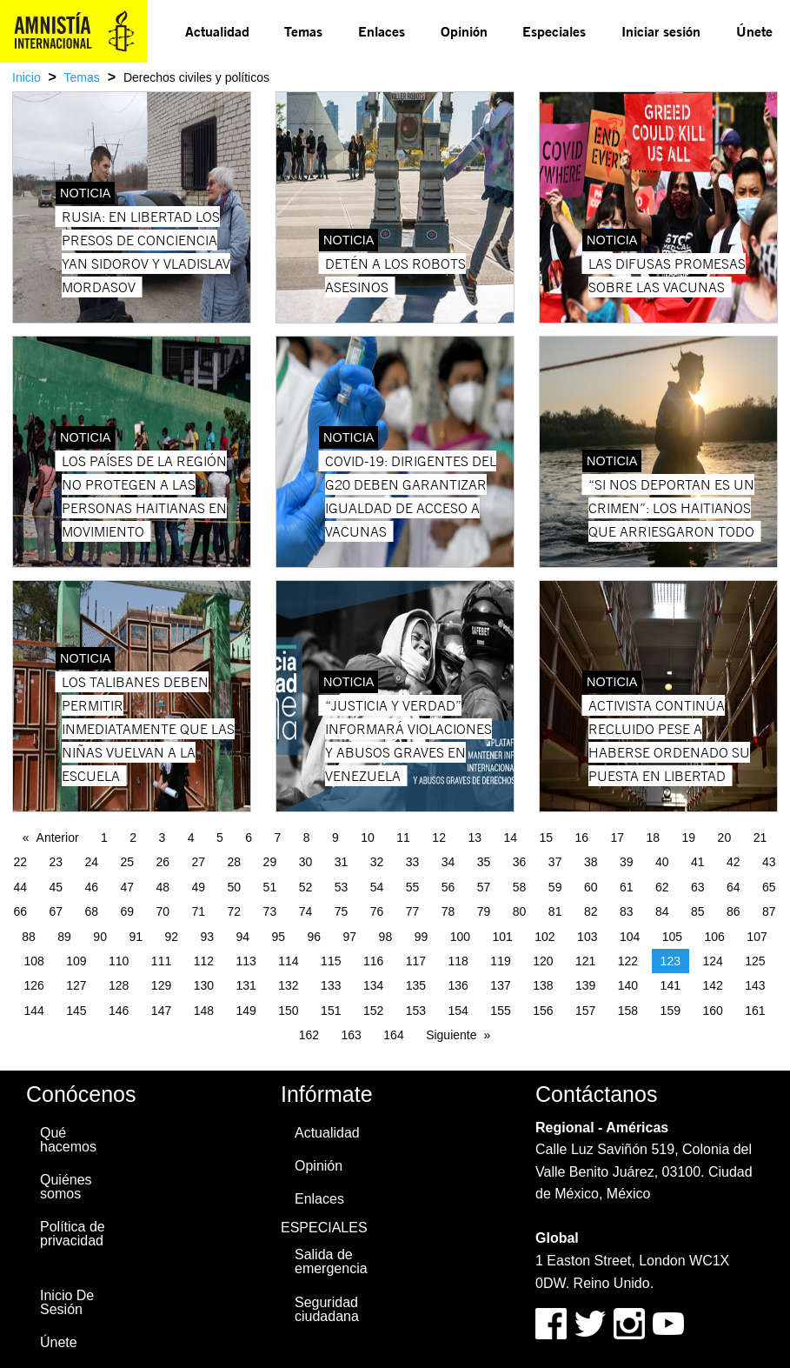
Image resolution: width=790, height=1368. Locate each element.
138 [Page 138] (543, 985)
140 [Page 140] (628, 985)
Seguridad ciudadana (327, 1309)
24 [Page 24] (91, 862)
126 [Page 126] (33, 985)
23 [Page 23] (56, 862)
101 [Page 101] (502, 937)
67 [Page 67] (56, 911)
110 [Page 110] (119, 961)
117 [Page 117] (416, 961)
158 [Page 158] (628, 1011)
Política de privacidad (72, 1233)
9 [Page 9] (335, 837)
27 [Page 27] (199, 862)
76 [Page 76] (377, 911)
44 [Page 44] (20, 887)
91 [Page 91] (136, 937)
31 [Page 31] (342, 862)
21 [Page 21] (760, 837)
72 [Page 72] (235, 911)
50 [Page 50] (235, 887)
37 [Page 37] (555, 862)
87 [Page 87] (769, 911)
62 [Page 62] (662, 887)
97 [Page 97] (350, 937)
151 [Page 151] (331, 1011)
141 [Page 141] (670, 985)
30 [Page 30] (306, 862)
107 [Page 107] (757, 937)
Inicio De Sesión (67, 1302)
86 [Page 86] (733, 911)
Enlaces (381, 31)
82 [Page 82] (591, 911)
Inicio (26, 77)
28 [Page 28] (235, 862)
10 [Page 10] (368, 837)
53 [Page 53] (342, 887)
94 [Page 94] (242, 937)
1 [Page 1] (104, 837)
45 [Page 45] (56, 887)
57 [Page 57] (484, 887)
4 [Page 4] (191, 837)
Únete (754, 31)
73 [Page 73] (270, 911)
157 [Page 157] (585, 1011)
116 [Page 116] (373, 961)
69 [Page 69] (127, 911)
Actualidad (217, 31)
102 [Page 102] (544, 937)
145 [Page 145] (76, 1011)
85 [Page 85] (698, 911)
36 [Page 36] (520, 862)
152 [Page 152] (373, 1011)
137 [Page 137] (500, 985)
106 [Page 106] (715, 937)
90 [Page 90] (100, 937)
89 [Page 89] (64, 937)
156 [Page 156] (543, 1011)
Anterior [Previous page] (58, 837)
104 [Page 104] (630, 937)
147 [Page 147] (161, 1011)
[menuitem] (217, 31)
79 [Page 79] (484, 911)
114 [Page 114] (288, 961)
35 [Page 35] (484, 862)
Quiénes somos (66, 1186)
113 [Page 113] (246, 961)
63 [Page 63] (698, 887)
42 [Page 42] (733, 862)
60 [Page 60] (591, 887)
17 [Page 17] (618, 837)
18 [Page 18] (654, 837)
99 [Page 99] (421, 937)
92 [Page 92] (171, 937)
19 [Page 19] (689, 837)
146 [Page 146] (119, 1011)
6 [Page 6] (248, 837)
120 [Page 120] (543, 961)
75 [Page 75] (342, 911)
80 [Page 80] (520, 911)
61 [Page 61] (627, 887)
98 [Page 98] (386, 937)
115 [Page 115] (331, 961)
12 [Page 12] (439, 837)
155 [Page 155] (500, 1011)
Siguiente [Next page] (451, 1035)
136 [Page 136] (458, 985)
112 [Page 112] (204, 961)
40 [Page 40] (662, 862)
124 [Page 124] (712, 961)
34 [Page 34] (448, 862)
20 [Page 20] (725, 837)
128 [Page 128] (119, 985)
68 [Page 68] (91, 911)
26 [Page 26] (163, 862)
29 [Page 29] (270, 862)
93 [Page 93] (207, 937)
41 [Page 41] (698, 862)
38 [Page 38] (591, 862)
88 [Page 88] (29, 937)
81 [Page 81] (555, 911)
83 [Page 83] (627, 911)
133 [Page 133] (331, 985)
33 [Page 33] (413, 862)
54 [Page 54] (377, 887)
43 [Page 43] (769, 862)
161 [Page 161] (755, 1011)
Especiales (554, 31)
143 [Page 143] (755, 985)
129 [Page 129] (161, 985)
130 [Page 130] (204, 985)
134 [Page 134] (373, 985)
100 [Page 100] (460, 937)
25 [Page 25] (127, 862)
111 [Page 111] (161, 961)
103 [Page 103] (587, 937)
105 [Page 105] (672, 937)
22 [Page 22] (20, 862)
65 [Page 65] (769, 887)
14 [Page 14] (510, 837)
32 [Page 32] (377, 862)
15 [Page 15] (546, 837)
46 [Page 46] (91, 887)
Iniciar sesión (660, 31)
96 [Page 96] (315, 937)
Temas (303, 31)
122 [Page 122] (628, 961)
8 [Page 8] (306, 837)
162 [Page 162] (309, 1035)
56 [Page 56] (448, 887)
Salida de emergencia (331, 1261)
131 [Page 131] (246, 985)
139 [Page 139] (585, 985)
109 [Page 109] (76, 961)
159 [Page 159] (670, 1011)
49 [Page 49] (199, 887)
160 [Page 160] (712, 1011)
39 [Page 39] (627, 862)
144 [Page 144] (33, 1011)
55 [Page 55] (413, 887)
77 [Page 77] (413, 911)
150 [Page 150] (288, 1011)
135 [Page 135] (416, 985)
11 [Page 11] (403, 837)
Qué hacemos (68, 1139)
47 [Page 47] (127, 887)
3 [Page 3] (162, 837)
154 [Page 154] (458, 1011)
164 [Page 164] (393, 1035)
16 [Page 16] (581, 837)
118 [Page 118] (458, 961)
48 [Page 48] (163, 887)
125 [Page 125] (755, 961)
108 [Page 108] (33, 961)
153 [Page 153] (416, 1011)
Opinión (464, 31)
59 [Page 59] (555, 887)
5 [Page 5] (219, 837)
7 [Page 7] (278, 837)
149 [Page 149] (246, 1011)
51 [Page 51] (270, 887)
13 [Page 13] (474, 837)
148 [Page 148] (204, 1011)
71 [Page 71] (199, 911)
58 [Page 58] (520, 887)
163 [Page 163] (352, 1035)
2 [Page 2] (132, 837)
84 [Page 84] (662, 911)
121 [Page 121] (585, 961)
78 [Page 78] (448, 911)
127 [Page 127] (76, 985)
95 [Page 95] (279, 937)
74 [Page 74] (306, 911)
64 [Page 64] (733, 887)
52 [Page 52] (306, 887)
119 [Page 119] (500, 961)
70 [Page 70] (163, 911)
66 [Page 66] (20, 911)
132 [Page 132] (288, 985)
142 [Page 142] (712, 985)
